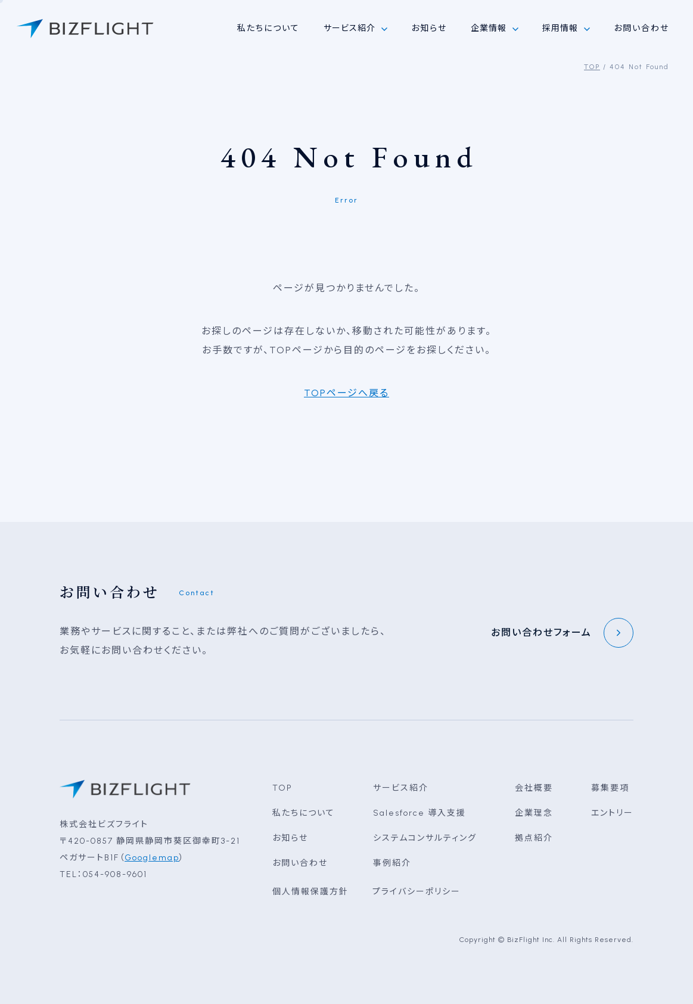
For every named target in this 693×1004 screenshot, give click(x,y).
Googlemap (152, 858)
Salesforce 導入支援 (419, 813)
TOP (592, 67)
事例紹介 (392, 863)
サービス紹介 (400, 788)
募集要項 (610, 788)
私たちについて (268, 28)
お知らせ (429, 28)
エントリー (612, 813)
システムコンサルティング (425, 838)
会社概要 (534, 788)
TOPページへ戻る (346, 393)
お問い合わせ (641, 28)
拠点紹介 (534, 838)
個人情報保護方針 (310, 892)
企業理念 (534, 813)
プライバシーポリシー (416, 892)
